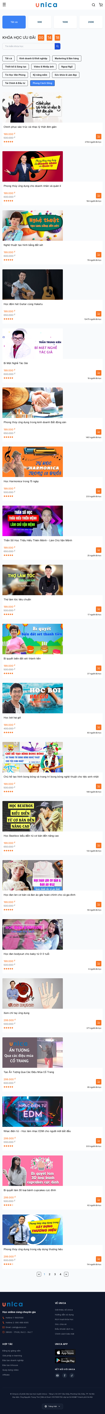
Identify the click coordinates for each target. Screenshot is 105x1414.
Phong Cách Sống (42, 83)
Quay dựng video (10, 1370)
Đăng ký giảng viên (11, 1350)
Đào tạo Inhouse (10, 1365)
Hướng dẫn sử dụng (64, 1314)
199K (65, 22)
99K (39, 22)
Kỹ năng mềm (40, 75)
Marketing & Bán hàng (67, 58)
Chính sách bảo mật (64, 1334)
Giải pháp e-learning (12, 1355)
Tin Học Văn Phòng (15, 75)
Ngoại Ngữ (67, 66)
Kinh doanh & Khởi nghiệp (33, 58)
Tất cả (14, 22)
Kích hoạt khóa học (64, 1319)
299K (91, 22)
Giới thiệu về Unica (64, 1309)
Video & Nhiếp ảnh (44, 66)
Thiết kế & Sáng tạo (15, 66)
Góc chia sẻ (60, 1324)
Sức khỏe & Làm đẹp (66, 75)
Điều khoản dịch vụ (64, 1329)
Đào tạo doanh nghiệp (13, 1360)
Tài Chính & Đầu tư (15, 83)
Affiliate (6, 1374)
